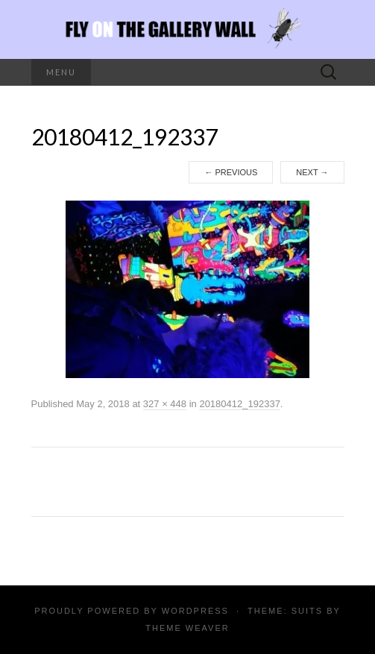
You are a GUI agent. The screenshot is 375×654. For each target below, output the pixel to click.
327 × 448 (164, 403)
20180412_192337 (239, 403)
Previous (230, 172)
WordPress (195, 610)
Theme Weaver (187, 627)
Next (312, 172)
